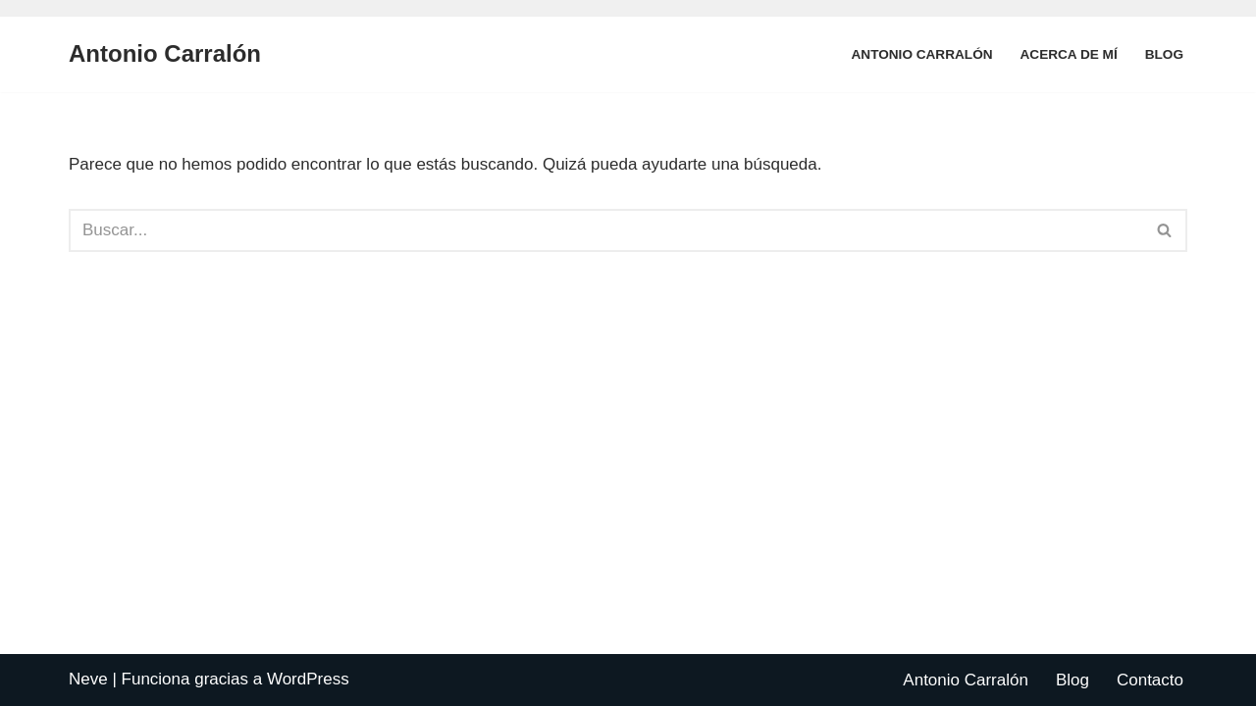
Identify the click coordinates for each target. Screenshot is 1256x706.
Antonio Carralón (922, 54)
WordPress (308, 679)
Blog (1164, 54)
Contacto (1150, 680)
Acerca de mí (1069, 54)
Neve (88, 679)
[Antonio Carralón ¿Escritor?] (165, 54)
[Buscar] (606, 230)
